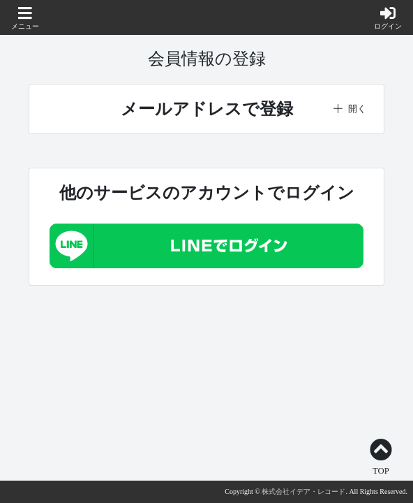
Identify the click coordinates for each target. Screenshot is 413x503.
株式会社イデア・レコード (303, 491)
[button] (25, 19)
